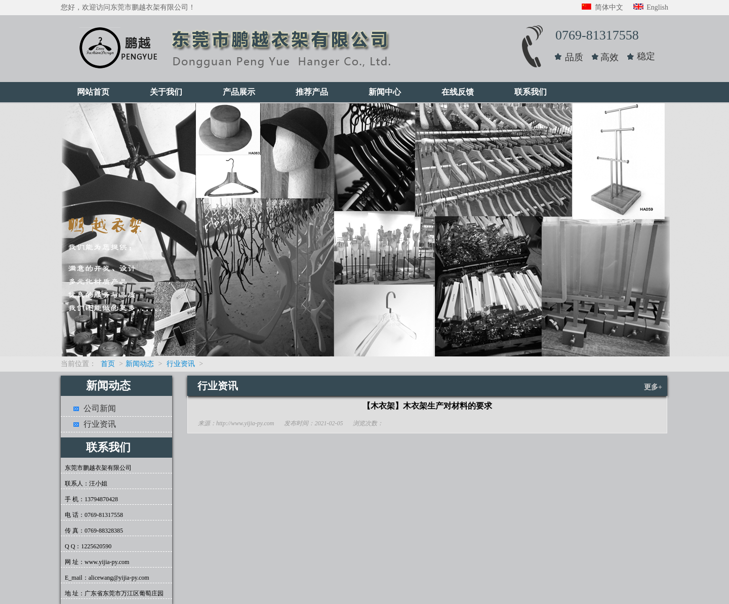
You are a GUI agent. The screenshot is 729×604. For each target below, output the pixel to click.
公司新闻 (100, 408)
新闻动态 (140, 364)
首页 (107, 364)
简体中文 (602, 7)
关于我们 (166, 92)
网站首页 (93, 92)
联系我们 (530, 92)
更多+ (653, 387)
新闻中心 (385, 92)
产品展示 (239, 92)
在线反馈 (457, 92)
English (650, 7)
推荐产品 (312, 92)
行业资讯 (181, 364)
